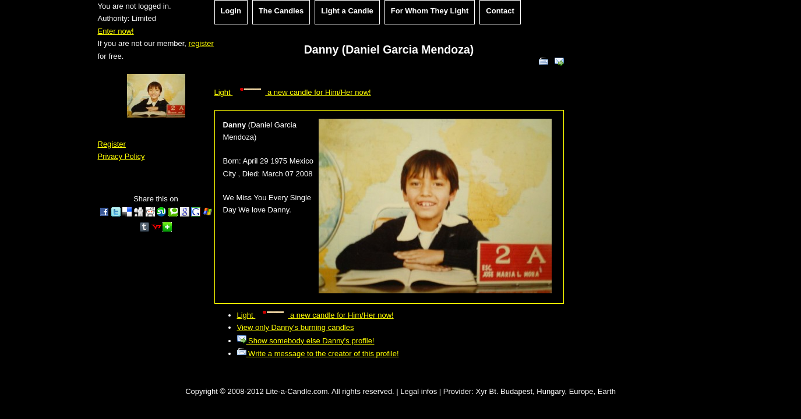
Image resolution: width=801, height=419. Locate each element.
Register (112, 144)
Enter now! (116, 31)
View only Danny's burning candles (295, 327)
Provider (457, 391)
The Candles (281, 10)
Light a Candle (347, 10)
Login (231, 10)
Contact (500, 10)
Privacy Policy (121, 156)
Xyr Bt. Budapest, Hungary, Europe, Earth (545, 391)
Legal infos (418, 391)
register (201, 43)
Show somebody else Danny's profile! (306, 340)
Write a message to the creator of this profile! (318, 353)
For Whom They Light (430, 10)
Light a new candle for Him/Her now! (292, 92)
